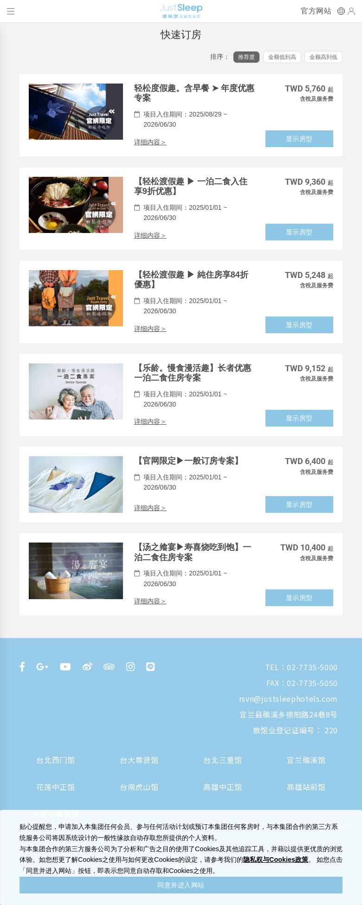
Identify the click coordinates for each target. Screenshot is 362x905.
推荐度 (246, 57)
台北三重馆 (222, 759)
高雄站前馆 (306, 786)
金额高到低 (323, 57)
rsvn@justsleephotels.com (288, 698)
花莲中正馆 (55, 786)
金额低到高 (282, 57)
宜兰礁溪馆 (306, 759)
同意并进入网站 (181, 885)
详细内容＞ (150, 142)
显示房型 (299, 138)
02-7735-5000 (312, 666)
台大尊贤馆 (139, 759)
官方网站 (316, 11)
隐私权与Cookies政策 (275, 859)
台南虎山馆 (139, 786)
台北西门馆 (55, 759)
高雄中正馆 (222, 786)
